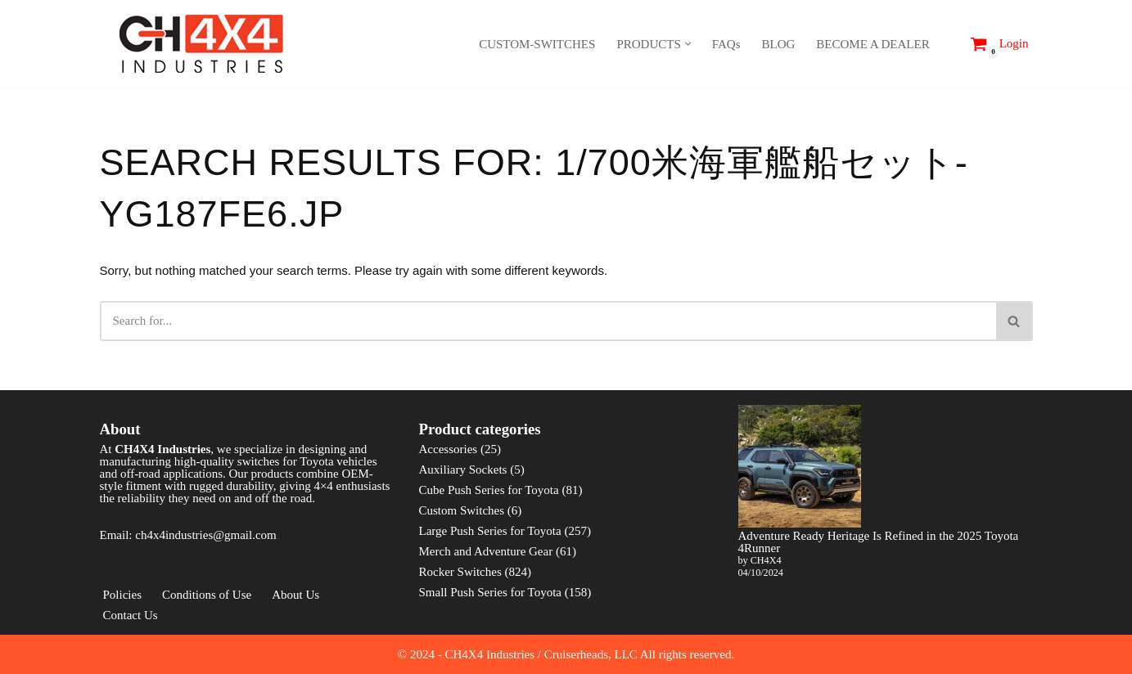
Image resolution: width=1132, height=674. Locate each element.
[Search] (947, 44)
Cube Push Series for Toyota (489, 490)
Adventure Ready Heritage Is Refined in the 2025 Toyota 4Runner (878, 542)
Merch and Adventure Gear (486, 551)
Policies (122, 594)
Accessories (448, 449)
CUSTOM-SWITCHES (537, 44)
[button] (688, 44)
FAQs (726, 44)
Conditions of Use (206, 594)
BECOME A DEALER (872, 44)
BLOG (778, 44)
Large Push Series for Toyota (490, 530)
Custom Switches (462, 510)
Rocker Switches (460, 571)
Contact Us (130, 615)
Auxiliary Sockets (463, 469)
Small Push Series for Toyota (490, 592)
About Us (295, 594)
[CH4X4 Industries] (202, 44)
